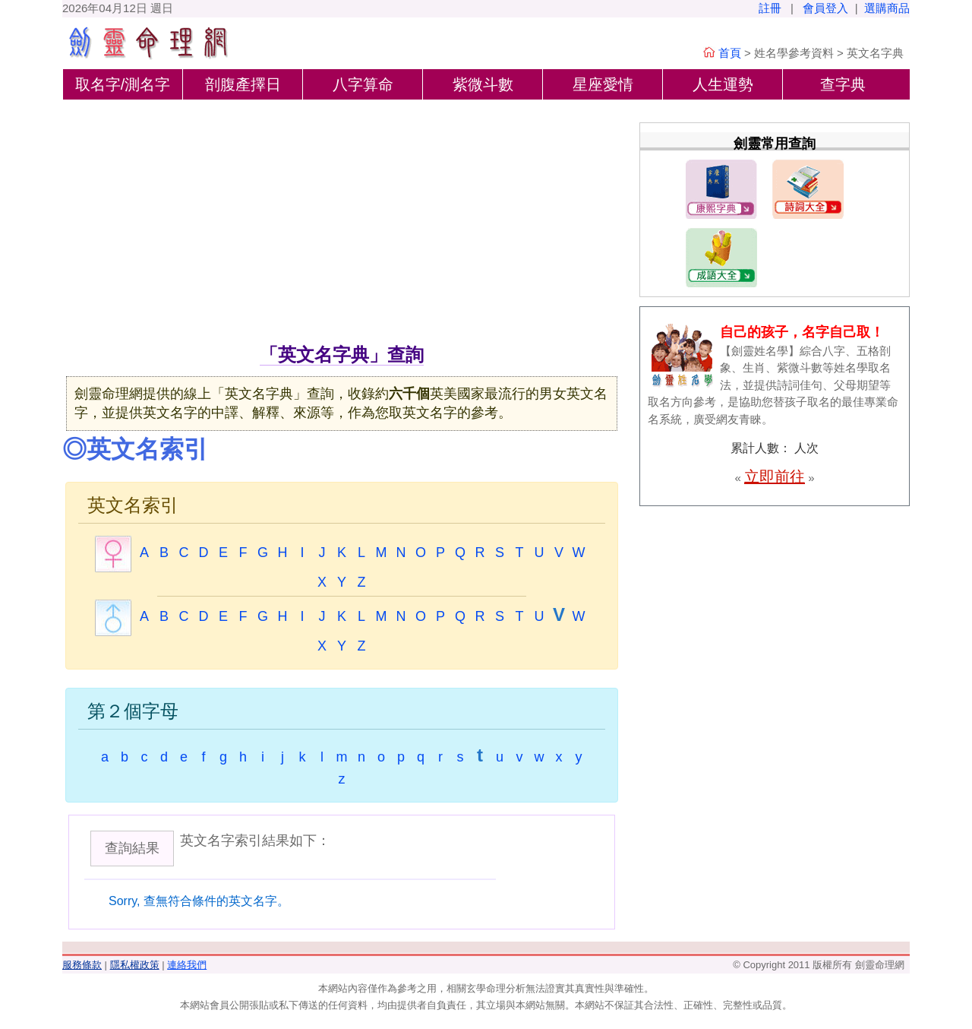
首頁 (729, 52)
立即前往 (774, 476)
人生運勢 (723, 84)
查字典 (843, 84)
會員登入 (825, 8)
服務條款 (82, 964)
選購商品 (887, 8)
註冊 (770, 8)
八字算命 (363, 84)
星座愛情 (603, 84)
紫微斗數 (483, 84)
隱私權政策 (134, 964)
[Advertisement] (341, 227)
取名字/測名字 (123, 84)
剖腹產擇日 (243, 84)
